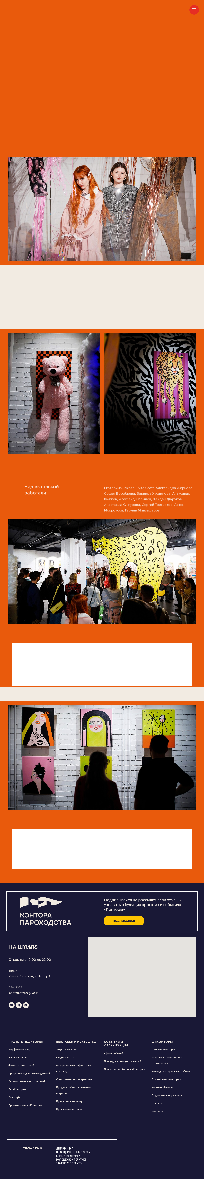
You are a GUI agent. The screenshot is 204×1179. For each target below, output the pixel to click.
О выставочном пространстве (74, 1079)
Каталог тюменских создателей (26, 1081)
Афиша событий (113, 1053)
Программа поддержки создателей (29, 1073)
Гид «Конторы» (17, 1089)
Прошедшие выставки (69, 1109)
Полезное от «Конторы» (166, 1079)
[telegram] (19, 1005)
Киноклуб (14, 1097)
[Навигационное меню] (194, 9)
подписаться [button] (124, 920)
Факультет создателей (21, 1065)
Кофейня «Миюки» (162, 1087)
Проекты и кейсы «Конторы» (25, 1105)
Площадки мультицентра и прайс (123, 1061)
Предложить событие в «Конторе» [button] (124, 1069)
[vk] (12, 1005)
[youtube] (26, 1005)
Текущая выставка (66, 1049)
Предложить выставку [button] (69, 1101)
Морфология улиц (18, 1049)
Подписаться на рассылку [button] (167, 1095)
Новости (157, 1103)
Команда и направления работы (171, 1071)
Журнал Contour (18, 1057)
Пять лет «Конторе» (163, 1049)
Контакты (157, 1111)
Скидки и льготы (65, 1057)
